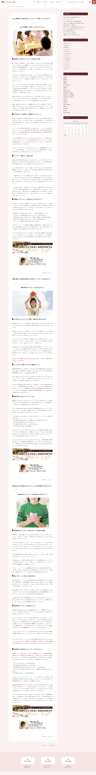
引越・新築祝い (33, 23)
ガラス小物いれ (67, 59)
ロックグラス (66, 64)
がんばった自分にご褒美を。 (70, 32)
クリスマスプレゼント (68, 19)
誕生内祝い (66, 108)
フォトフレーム (67, 49)
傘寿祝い (65, 106)
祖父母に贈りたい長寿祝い (69, 25)
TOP (34, 2)
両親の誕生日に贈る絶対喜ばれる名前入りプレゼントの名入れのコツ (31, 279)
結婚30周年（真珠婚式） (69, 94)
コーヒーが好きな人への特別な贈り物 (72, 21)
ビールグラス (66, 61)
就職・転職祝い (67, 104)
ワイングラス (66, 55)
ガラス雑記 (66, 45)
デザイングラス (67, 66)
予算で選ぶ (51, 2)
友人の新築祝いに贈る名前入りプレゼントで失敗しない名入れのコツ (31, 18)
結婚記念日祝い (33, 491)
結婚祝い (65, 77)
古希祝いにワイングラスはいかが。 (71, 34)
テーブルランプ (67, 57)
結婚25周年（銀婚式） (68, 92)
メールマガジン (67, 51)
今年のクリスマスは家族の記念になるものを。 (74, 27)
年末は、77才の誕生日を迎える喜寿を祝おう (73, 23)
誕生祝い (31, 284)
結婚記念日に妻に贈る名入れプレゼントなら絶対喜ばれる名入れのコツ (32, 486)
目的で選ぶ (45, 2)
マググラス (66, 68)
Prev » (52, 745)
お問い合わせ (58, 2)
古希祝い (65, 100)
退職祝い (65, 79)
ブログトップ (13, 6)
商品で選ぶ (39, 2)
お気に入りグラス (21, 23)
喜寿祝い (65, 102)
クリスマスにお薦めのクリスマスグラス (72, 29)
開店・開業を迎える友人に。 (70, 31)
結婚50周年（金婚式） (68, 96)
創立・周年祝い (67, 85)
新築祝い (65, 87)
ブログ (27, 23)
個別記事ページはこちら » (47, 272)
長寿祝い (65, 110)
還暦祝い (65, 83)
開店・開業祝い (67, 112)
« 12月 (65, 135)
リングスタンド (67, 62)
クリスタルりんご (67, 53)
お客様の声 (66, 47)
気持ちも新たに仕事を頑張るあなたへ (72, 17)
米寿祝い (65, 98)
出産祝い (65, 81)
